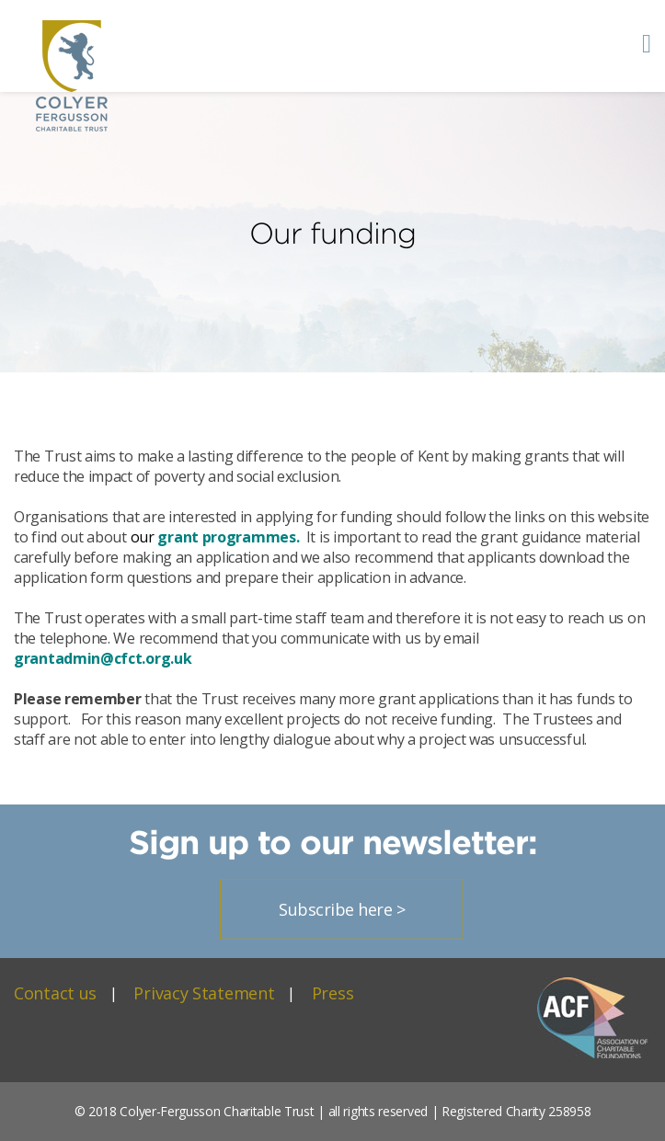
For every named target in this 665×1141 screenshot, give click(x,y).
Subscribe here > (342, 909)
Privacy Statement (203, 993)
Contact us (55, 993)
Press (333, 993)
